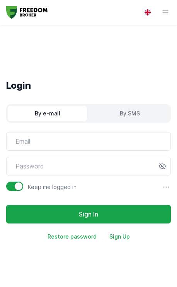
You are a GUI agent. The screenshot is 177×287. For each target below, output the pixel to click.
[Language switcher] (147, 12)
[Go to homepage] (27, 12)
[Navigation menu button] (161, 12)
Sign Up (119, 236)
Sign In (88, 214)
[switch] (14, 186)
